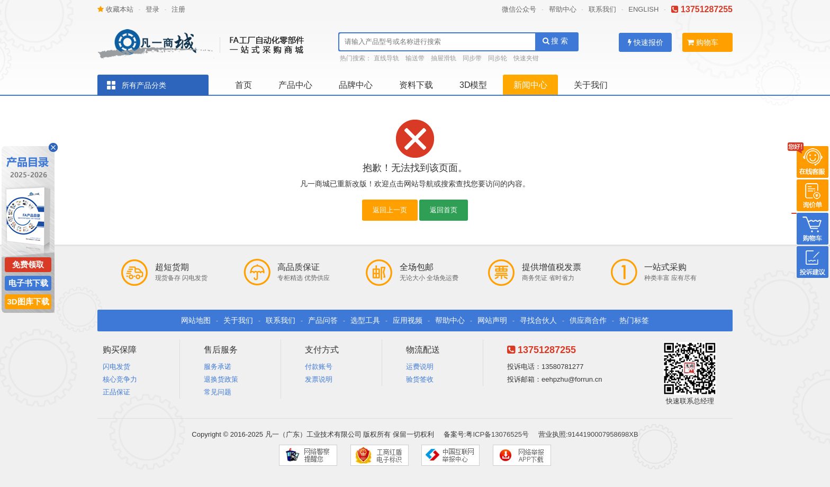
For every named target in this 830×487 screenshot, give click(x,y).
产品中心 (295, 84)
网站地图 (196, 320)
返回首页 (443, 210)
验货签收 (420, 379)
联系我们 (602, 9)
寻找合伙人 (538, 320)
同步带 (472, 58)
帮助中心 (562, 9)
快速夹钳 (526, 58)
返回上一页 (390, 210)
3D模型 (473, 84)
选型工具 (365, 320)
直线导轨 (386, 58)
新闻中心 (530, 84)
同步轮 (497, 58)
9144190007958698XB (603, 434)
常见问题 (217, 392)
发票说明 (318, 379)
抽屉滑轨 (443, 58)
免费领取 (28, 264)
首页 (243, 84)
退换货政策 (221, 379)
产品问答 (323, 320)
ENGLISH (643, 9)
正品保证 (116, 392)
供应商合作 (588, 320)
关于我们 (591, 84)
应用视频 (407, 320)
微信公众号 (519, 9)
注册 (178, 9)
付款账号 (318, 367)
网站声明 (492, 320)
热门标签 (634, 320)
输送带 (415, 58)
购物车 (702, 42)
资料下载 (416, 84)
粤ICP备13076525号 (497, 434)
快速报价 (645, 42)
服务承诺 (217, 367)
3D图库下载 (28, 301)
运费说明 (420, 367)
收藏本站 (115, 9)
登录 (152, 9)
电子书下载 (28, 282)
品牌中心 (356, 84)
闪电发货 (116, 367)
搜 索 (556, 41)
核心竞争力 (120, 379)
